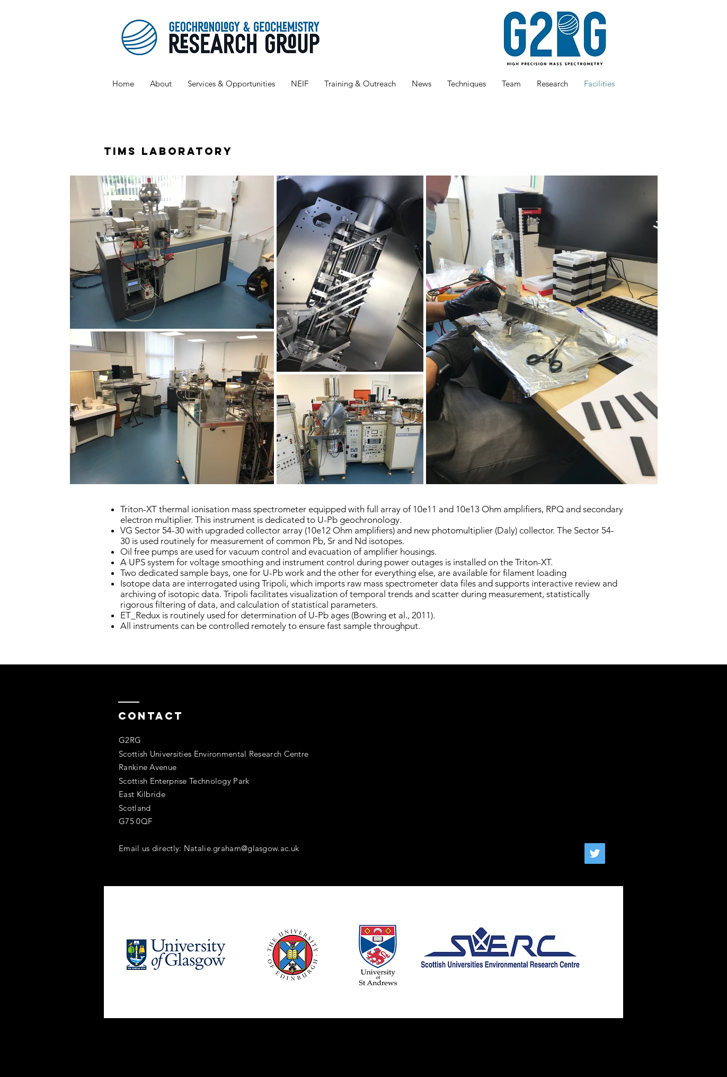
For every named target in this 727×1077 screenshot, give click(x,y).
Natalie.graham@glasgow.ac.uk (241, 848)
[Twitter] (594, 853)
